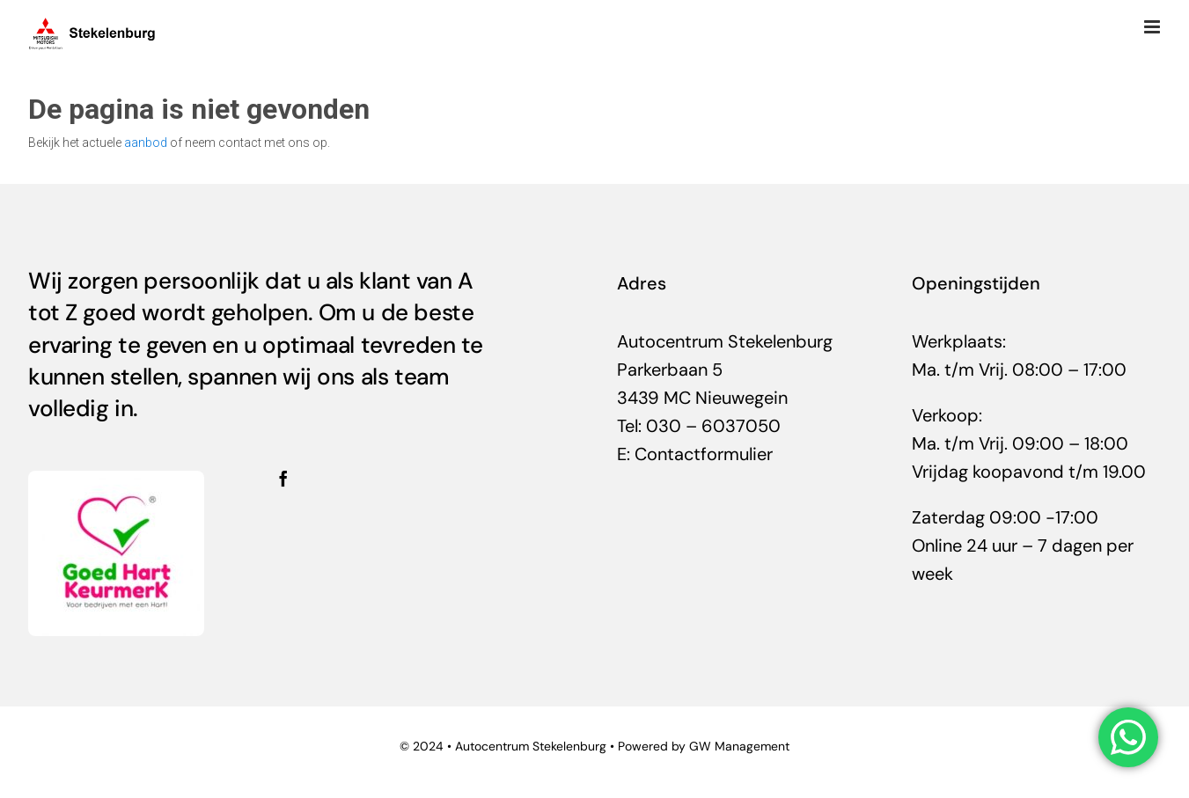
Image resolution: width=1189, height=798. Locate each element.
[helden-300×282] (116, 479)
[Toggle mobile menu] (1153, 27)
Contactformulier (704, 454)
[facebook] (283, 479)
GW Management (739, 746)
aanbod (145, 142)
